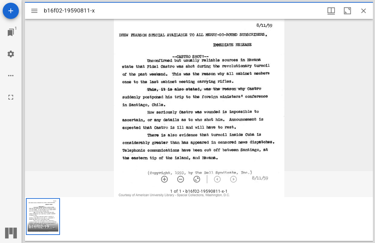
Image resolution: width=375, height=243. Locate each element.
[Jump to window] (11, 32)
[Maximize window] (347, 11)
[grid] (199, 219)
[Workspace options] (11, 76)
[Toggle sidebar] (34, 11)
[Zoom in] (164, 179)
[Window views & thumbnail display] (331, 11)
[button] (43, 216)
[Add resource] (11, 11)
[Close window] (363, 11)
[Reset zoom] (197, 179)
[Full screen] (11, 97)
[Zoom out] (181, 179)
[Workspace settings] (11, 54)
